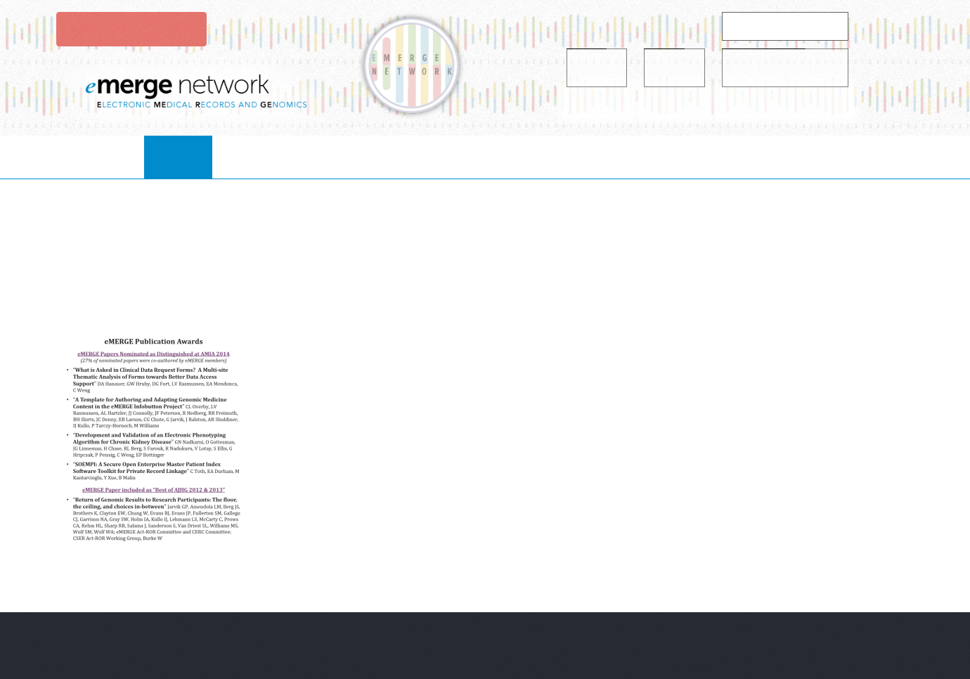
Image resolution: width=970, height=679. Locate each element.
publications (661, 156)
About (266, 156)
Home (196, 156)
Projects (461, 156)
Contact (763, 156)
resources (555, 156)
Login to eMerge (130, 29)
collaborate (360, 156)
